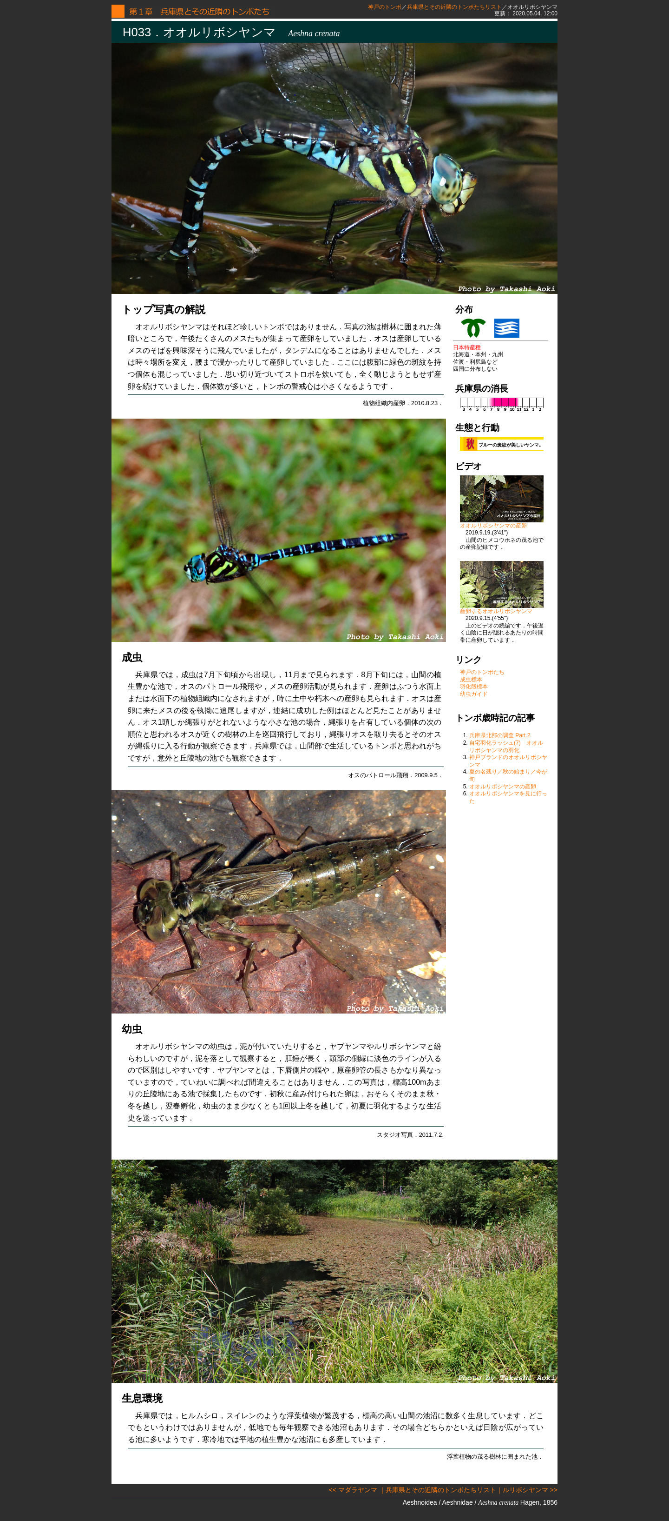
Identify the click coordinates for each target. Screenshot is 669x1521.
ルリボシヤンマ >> (530, 1490)
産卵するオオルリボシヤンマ (502, 608)
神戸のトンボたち (482, 672)
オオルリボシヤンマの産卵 (502, 523)
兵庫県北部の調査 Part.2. (500, 735)
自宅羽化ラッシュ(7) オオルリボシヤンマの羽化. (506, 747)
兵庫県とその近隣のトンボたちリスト (454, 7)
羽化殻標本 (474, 686)
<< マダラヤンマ (353, 1490)
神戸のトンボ (384, 7)
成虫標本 (471, 679)
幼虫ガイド (474, 694)
